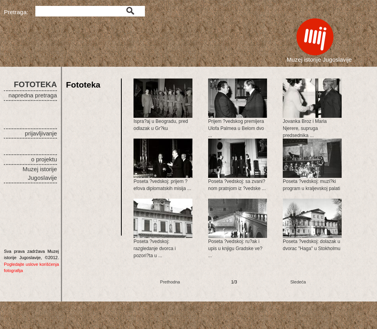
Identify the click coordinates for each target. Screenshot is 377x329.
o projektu (44, 159)
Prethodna (170, 282)
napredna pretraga (33, 95)
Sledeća (298, 282)
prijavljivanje (41, 133)
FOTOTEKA (35, 84)
